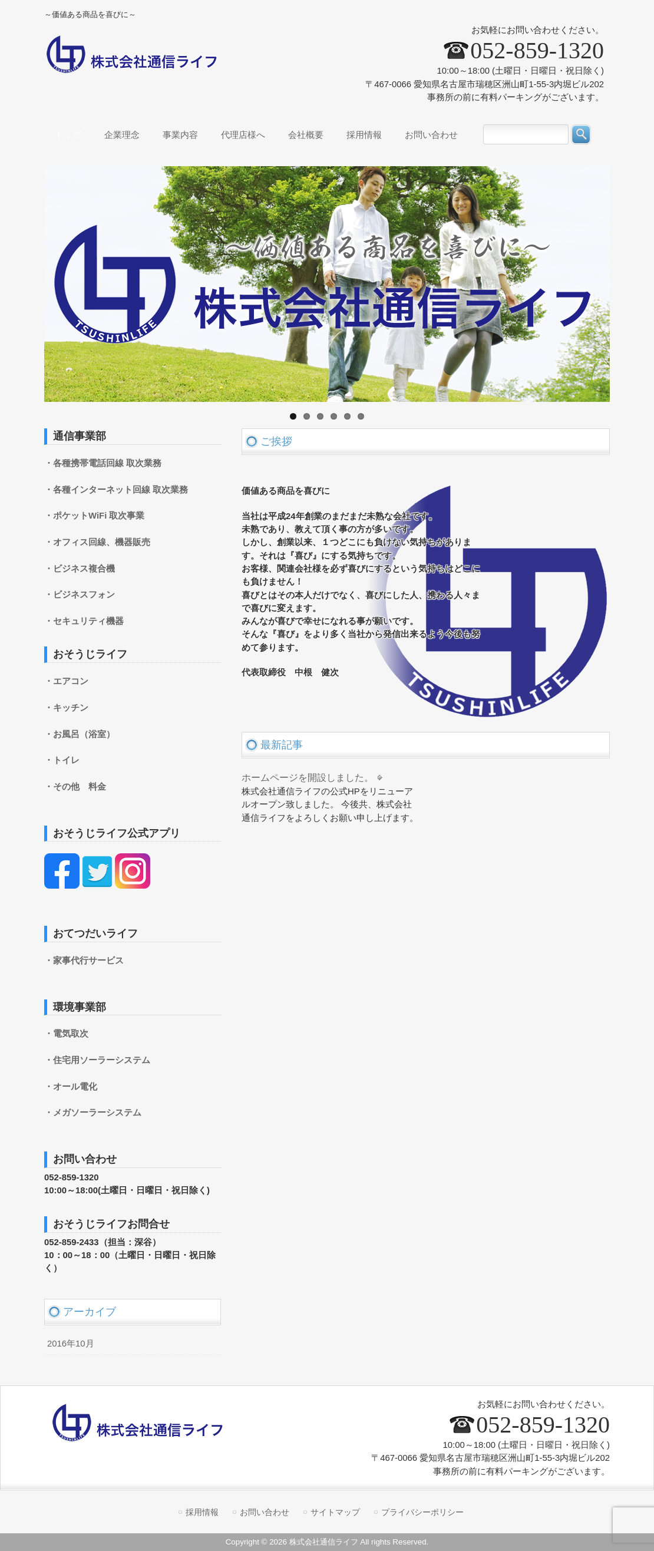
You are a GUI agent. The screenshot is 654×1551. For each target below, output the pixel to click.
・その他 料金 (75, 786)
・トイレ (62, 760)
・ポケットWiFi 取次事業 (94, 515)
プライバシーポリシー (422, 1512)
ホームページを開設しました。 (308, 777)
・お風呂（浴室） (79, 734)
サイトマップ (335, 1512)
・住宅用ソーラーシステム (97, 1060)
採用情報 (202, 1512)
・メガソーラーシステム (92, 1112)
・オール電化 (70, 1086)
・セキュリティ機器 (84, 621)
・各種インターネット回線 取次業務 (116, 489)
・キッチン (66, 707)
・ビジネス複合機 (79, 568)
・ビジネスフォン (79, 594)
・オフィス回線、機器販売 (97, 542)
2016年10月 (70, 1343)
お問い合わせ (264, 1512)
